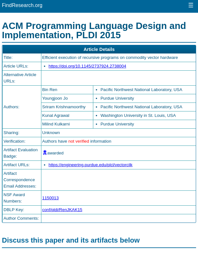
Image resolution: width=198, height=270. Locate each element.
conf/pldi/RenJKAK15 (62, 209)
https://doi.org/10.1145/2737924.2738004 (87, 66)
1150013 (50, 197)
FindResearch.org (22, 5)
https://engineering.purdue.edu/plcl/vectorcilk (91, 164)
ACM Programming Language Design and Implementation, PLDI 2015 (94, 30)
